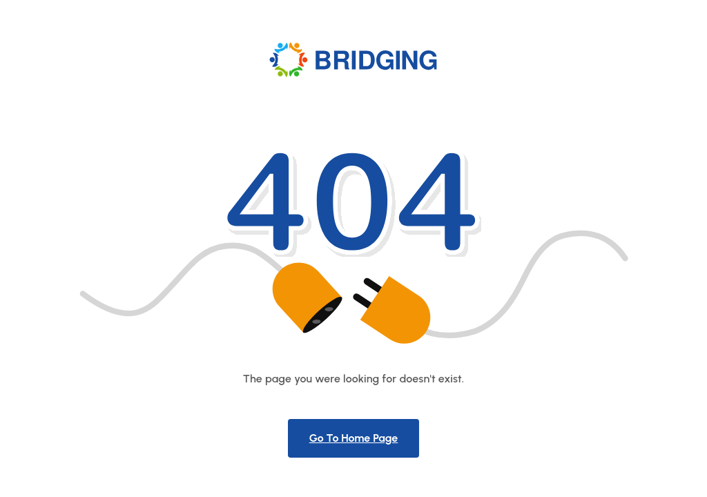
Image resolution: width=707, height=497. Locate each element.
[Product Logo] (353, 59)
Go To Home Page (353, 438)
